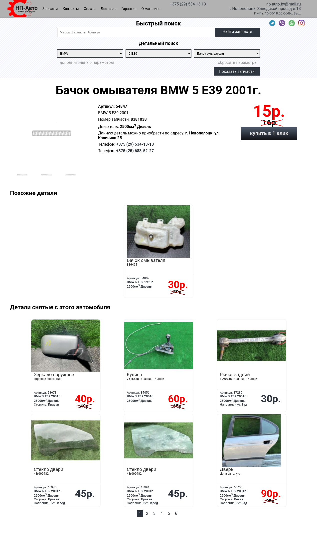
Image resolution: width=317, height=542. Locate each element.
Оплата (90, 9)
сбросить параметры (237, 62)
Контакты (71, 9)
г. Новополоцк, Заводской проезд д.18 (264, 8)
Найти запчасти (237, 31)
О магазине (151, 9)
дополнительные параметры (87, 62)
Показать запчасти (237, 71)
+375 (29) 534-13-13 (188, 4)
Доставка (108, 9)
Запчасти (50, 9)
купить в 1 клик (269, 133)
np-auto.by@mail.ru (283, 4)
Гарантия (129, 9)
